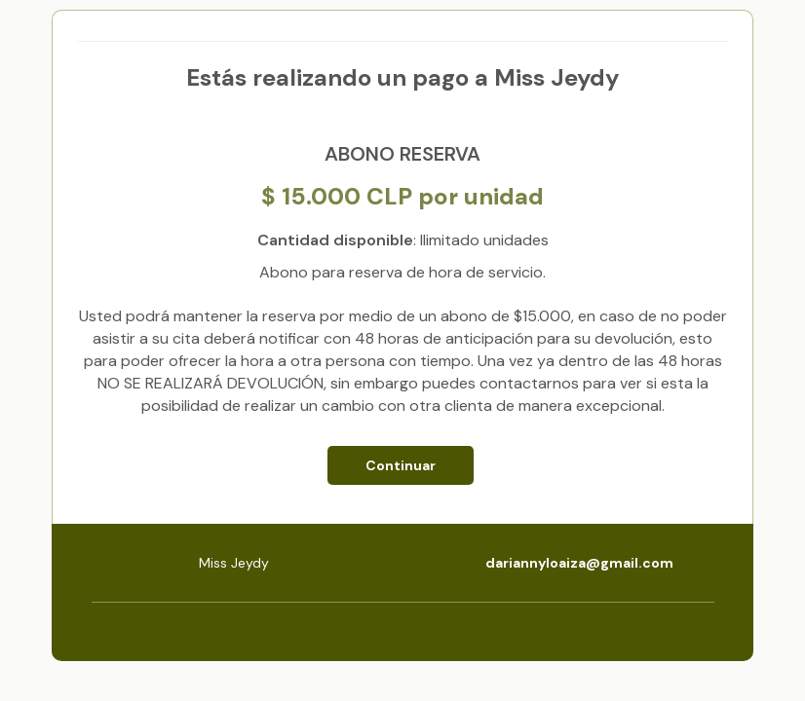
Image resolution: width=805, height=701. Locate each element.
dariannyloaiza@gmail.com (579, 563)
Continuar (400, 465)
